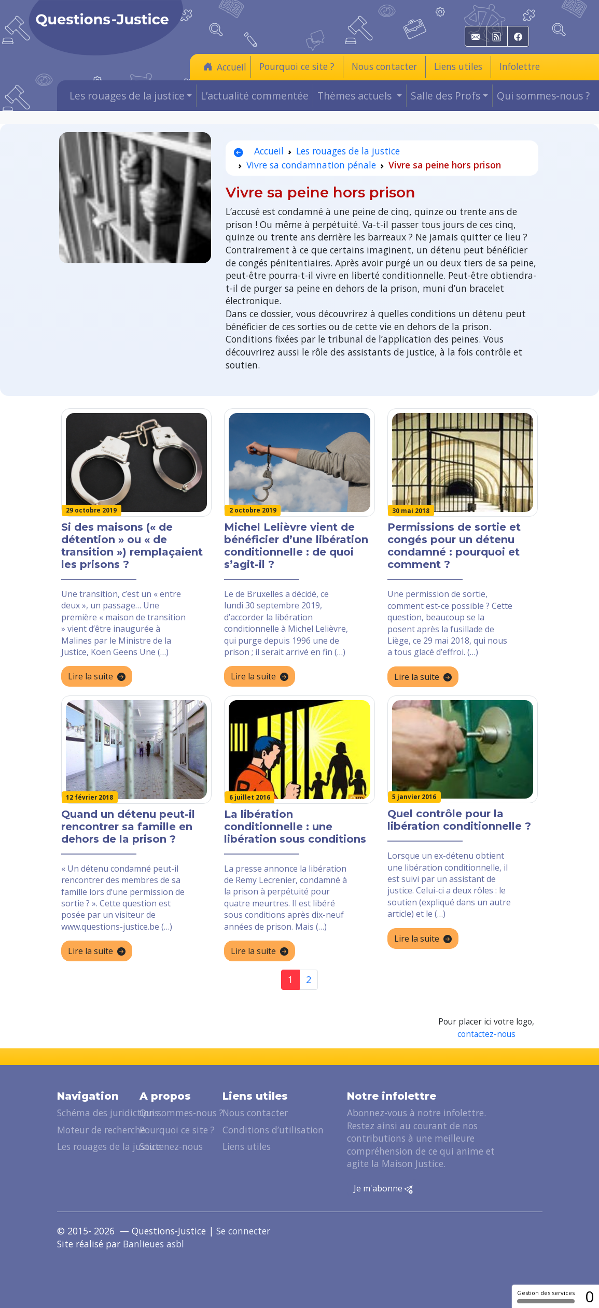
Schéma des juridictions (108, 1112)
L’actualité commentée (255, 96)
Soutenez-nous (171, 1146)
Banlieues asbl (153, 1244)
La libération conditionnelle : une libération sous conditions (295, 826)
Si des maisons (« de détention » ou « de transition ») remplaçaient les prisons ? (132, 546)
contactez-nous (486, 1034)
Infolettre (519, 66)
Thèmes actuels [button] (355, 96)
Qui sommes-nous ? (543, 96)
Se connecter (243, 1231)
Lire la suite (97, 677)
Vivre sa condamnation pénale (311, 165)
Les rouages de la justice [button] (127, 96)
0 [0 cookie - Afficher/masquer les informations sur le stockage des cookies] (589, 1296)
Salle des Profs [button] (445, 96)
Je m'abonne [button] (383, 1189)
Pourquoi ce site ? (297, 66)
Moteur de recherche (101, 1130)
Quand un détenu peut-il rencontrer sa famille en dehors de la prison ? (128, 826)
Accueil (224, 66)
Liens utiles (458, 66)
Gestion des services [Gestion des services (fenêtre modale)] (546, 1296)
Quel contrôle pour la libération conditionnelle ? (459, 819)
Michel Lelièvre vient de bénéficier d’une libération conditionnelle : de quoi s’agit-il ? (296, 546)
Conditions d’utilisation (273, 1130)
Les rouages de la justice (348, 151)
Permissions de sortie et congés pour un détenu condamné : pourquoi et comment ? (454, 546)
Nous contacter (384, 66)
